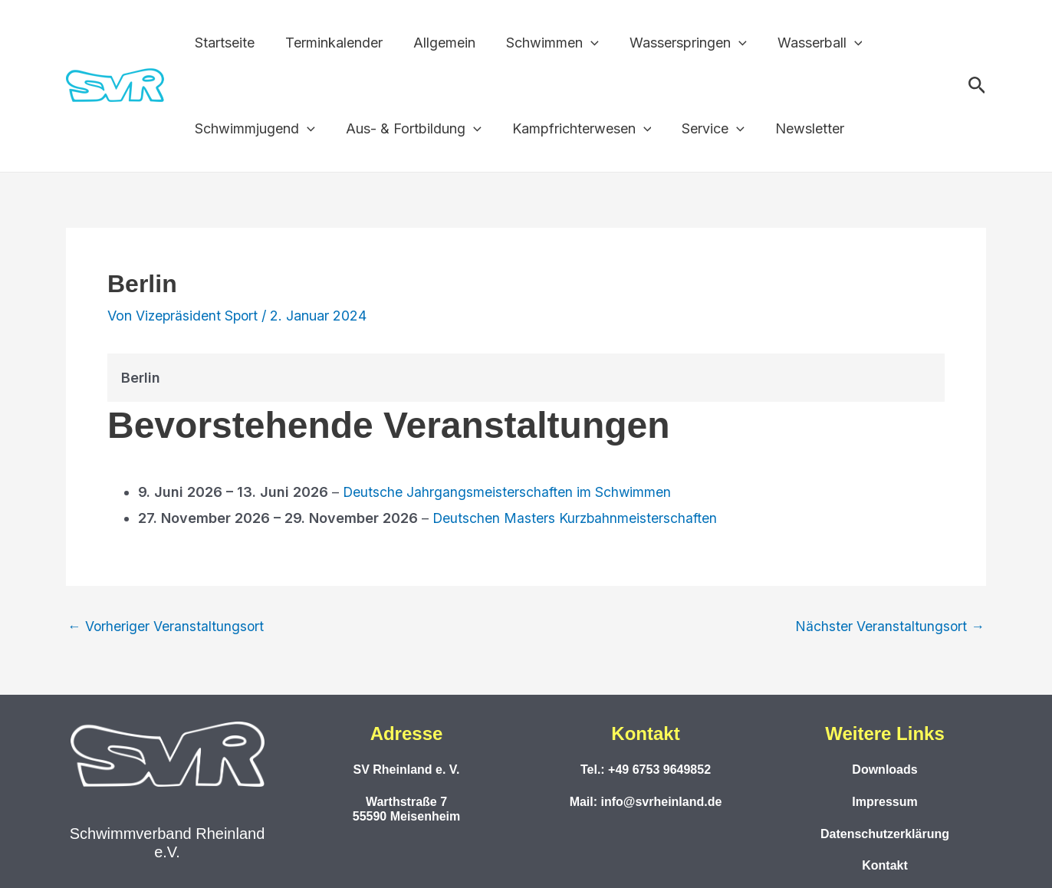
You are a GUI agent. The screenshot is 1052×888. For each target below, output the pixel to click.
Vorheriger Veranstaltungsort (166, 626)
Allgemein (437, 43)
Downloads (884, 769)
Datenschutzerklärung (884, 833)
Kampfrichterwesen (574, 129)
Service (702, 129)
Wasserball (803, 43)
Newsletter (795, 128)
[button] (580, 43)
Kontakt (885, 865)
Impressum (884, 801)
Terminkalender (329, 43)
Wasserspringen (674, 43)
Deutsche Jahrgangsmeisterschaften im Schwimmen (508, 492)
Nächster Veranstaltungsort (889, 626)
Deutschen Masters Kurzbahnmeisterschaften (576, 517)
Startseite (223, 43)
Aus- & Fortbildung (409, 129)
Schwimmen (541, 43)
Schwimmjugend (253, 129)
